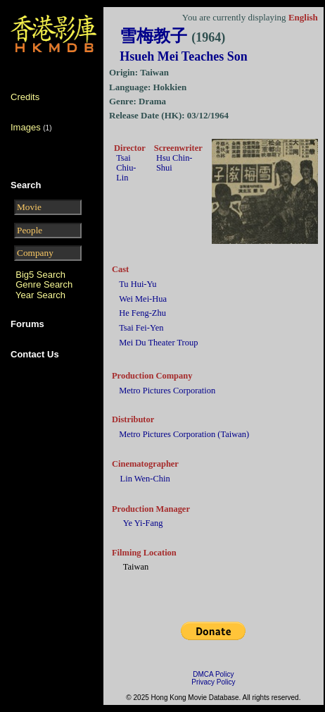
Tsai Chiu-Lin (126, 167)
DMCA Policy (213, 674)
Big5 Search (40, 274)
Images (26, 127)
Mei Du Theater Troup (158, 343)
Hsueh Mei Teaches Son (184, 56)
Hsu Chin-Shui (174, 163)
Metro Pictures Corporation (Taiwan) (184, 434)
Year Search (40, 295)
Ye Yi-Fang (143, 523)
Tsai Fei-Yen (141, 328)
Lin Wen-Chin (145, 479)
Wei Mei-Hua (143, 299)
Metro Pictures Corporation (167, 390)
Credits (25, 97)
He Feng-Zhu (142, 313)
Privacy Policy (213, 682)
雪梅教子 (172, 36)
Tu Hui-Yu (137, 284)
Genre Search (43, 284)
